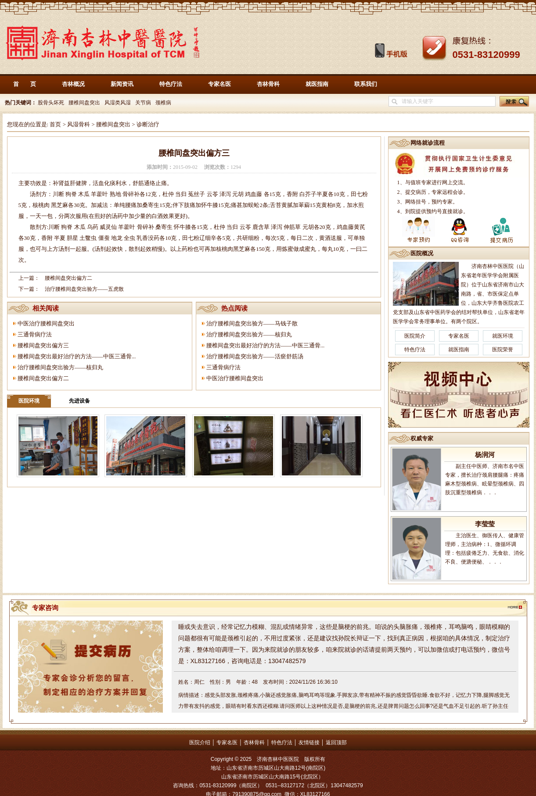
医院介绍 (199, 742)
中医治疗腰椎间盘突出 (46, 323)
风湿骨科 (78, 124)
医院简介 (414, 336)
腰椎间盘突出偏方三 (43, 345)
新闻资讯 (122, 84)
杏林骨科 (268, 84)
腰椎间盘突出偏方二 (68, 278)
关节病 (143, 103)
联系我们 (365, 84)
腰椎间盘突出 (84, 103)
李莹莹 (485, 524)
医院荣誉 (502, 349)
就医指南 (317, 84)
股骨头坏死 (50, 103)
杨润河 (485, 454)
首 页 (24, 84)
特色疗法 (170, 84)
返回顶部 (336, 742)
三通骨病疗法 (35, 334)
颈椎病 (163, 103)
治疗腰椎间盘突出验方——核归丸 (60, 367)
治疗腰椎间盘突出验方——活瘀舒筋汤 (254, 356)
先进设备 (79, 401)
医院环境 (29, 401)
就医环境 (502, 336)
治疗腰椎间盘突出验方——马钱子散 (252, 323)
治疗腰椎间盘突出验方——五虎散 (84, 289)
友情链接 (309, 742)
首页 (55, 124)
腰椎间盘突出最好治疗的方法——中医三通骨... (77, 356)
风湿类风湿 (117, 103)
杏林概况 (73, 84)
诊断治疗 (148, 124)
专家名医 (219, 84)
